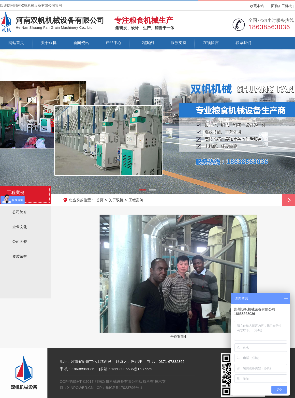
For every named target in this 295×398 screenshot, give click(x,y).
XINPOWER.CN (80, 387)
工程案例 (146, 43)
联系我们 (243, 43)
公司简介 (19, 212)
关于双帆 (49, 43)
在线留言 (211, 43)
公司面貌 (19, 241)
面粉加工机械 (281, 6)
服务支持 (178, 43)
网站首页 (16, 43)
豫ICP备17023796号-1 (123, 387)
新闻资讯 (81, 43)
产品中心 (113, 43)
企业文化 (19, 227)
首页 (99, 200)
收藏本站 (257, 6)
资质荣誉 (19, 256)
